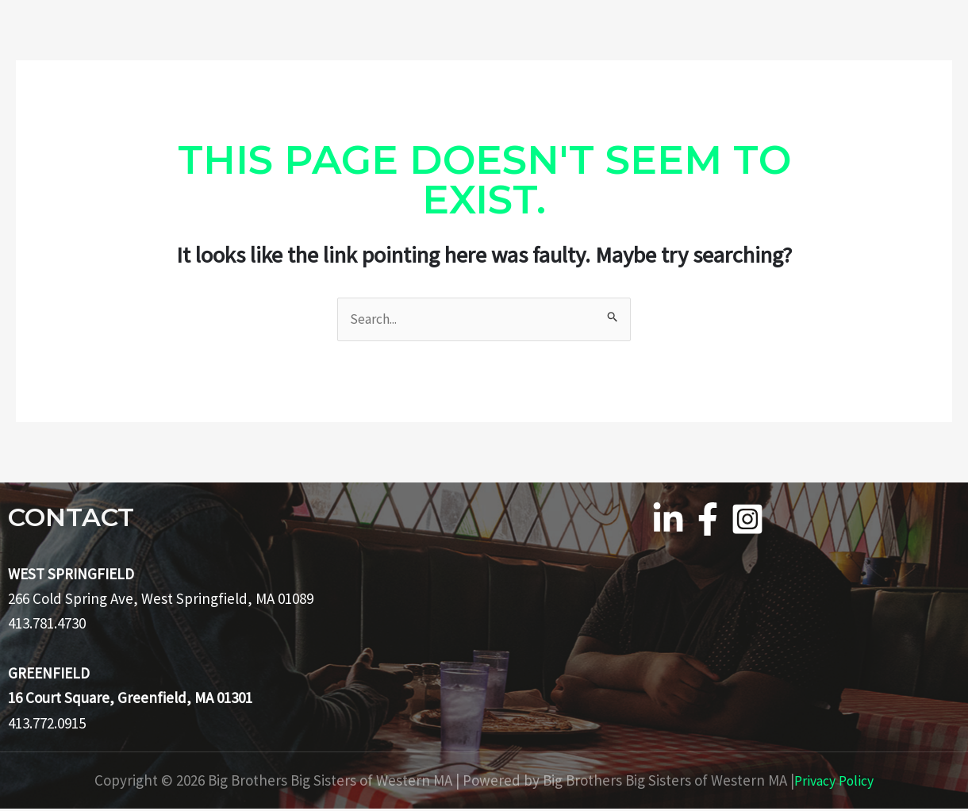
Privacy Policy (834, 782)
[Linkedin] (668, 520)
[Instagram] (747, 520)
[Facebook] (707, 520)
